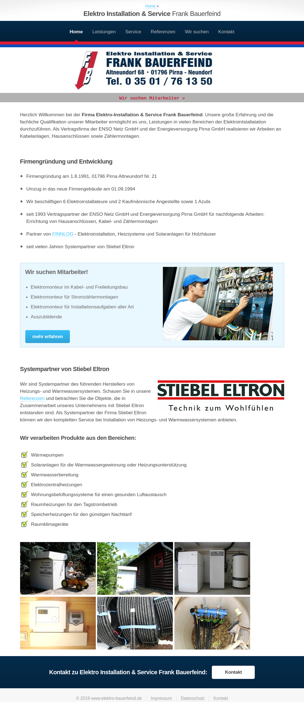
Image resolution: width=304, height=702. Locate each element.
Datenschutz (193, 698)
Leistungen (104, 31)
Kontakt (226, 31)
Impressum (161, 698)
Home (76, 31)
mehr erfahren (47, 336)
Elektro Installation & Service (152, 13)
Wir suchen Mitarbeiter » (152, 98)
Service (133, 31)
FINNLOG (62, 234)
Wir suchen (197, 31)
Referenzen (163, 31)
